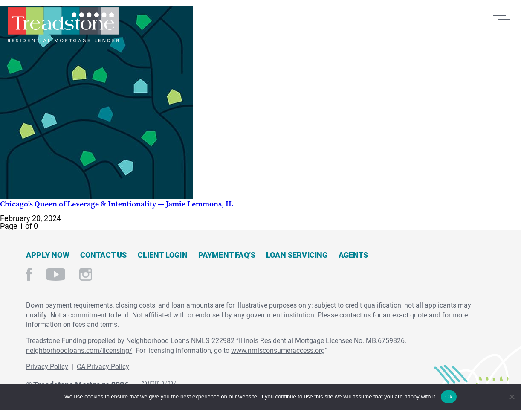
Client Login (163, 255)
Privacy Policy (47, 366)
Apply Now (47, 255)
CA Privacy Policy (103, 366)
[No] (511, 396)
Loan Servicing (297, 255)
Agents (353, 255)
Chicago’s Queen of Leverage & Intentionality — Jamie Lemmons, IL (116, 203)
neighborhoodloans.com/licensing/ (79, 350)
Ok (448, 396)
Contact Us (103, 255)
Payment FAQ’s (226, 255)
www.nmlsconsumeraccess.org (278, 350)
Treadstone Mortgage (63, 24)
